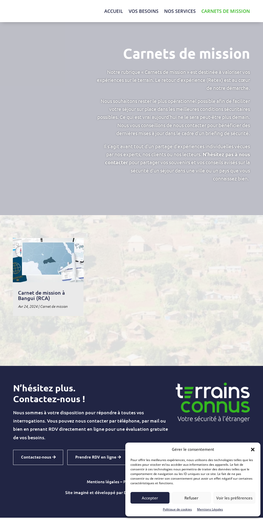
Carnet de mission (54, 307)
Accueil (113, 11)
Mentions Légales (210, 509)
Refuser (191, 497)
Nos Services (180, 11)
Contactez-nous (36, 458)
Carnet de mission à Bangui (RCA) (41, 297)
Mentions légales (103, 483)
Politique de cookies (177, 509)
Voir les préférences (234, 497)
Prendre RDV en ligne (95, 458)
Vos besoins (143, 11)
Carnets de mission (225, 11)
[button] (252, 449)
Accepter (150, 497)
